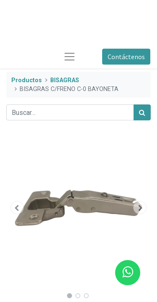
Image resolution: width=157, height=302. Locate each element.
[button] (17, 207)
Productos (26, 80)
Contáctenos (126, 56)
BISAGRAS (64, 80)
